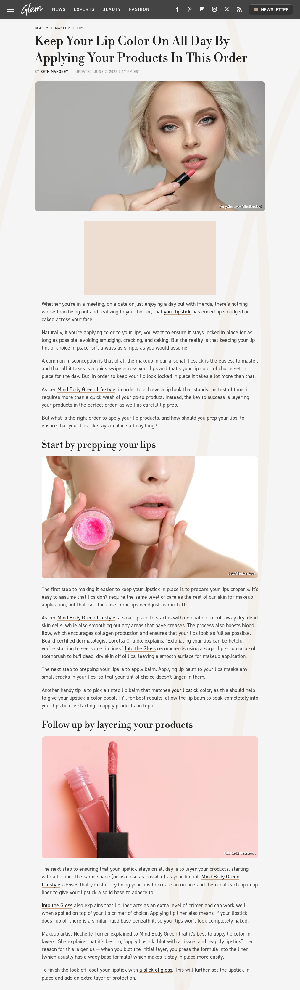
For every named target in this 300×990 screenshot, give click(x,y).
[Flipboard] (202, 11)
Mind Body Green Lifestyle (86, 389)
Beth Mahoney (54, 71)
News (59, 9)
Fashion (139, 9)
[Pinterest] (189, 11)
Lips (81, 28)
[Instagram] (214, 11)
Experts (84, 9)
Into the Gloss (140, 648)
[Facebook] (177, 11)
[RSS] (239, 11)
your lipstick (177, 311)
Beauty (111, 9)
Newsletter (271, 9)
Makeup (62, 28)
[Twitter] (227, 11)
